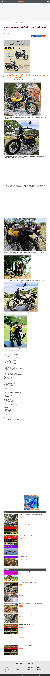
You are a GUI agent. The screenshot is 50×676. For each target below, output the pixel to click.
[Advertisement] (25, 13)
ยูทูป (4, 22)
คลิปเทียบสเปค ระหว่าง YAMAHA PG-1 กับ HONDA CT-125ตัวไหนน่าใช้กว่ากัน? (23, 189)
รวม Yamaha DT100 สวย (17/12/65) (13, 419)
